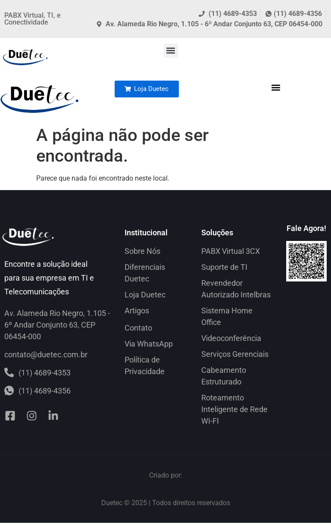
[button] (171, 51)
